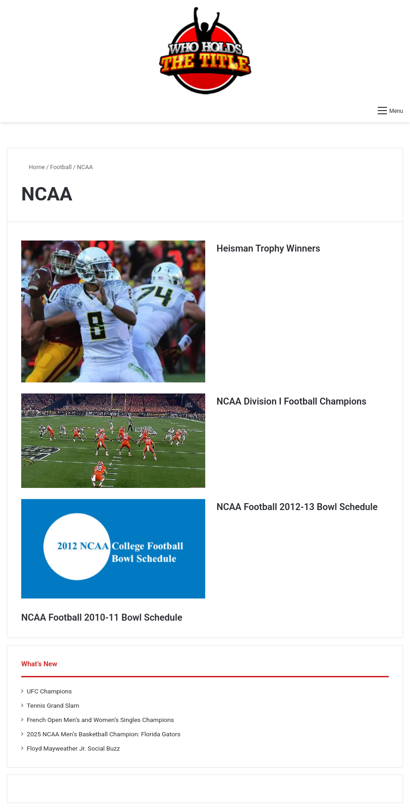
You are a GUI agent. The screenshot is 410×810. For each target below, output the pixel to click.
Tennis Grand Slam (53, 705)
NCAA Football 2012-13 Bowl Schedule (297, 506)
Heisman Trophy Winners (269, 248)
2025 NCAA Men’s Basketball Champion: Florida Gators (103, 734)
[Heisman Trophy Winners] (113, 311)
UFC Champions (49, 691)
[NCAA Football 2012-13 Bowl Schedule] (113, 549)
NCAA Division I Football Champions (292, 401)
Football (61, 167)
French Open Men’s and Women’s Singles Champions (100, 719)
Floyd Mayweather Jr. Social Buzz (73, 748)
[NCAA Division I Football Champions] (113, 440)
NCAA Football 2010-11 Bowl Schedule (101, 617)
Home (33, 167)
